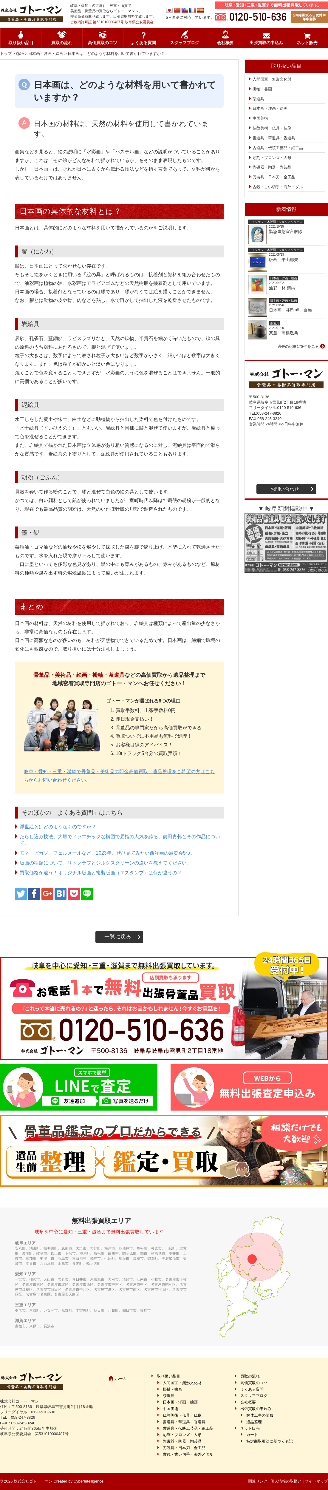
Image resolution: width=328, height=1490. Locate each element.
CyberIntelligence (88, 1481)
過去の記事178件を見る (298, 346)
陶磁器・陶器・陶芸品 (272, 167)
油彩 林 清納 (284, 287)
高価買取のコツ (102, 43)
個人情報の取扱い (285, 1481)
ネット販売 (307, 43)
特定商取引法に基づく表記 (269, 1441)
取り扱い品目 (20, 43)
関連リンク (257, 1481)
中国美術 (260, 118)
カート (252, 1434)
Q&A (20, 53)
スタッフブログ (184, 43)
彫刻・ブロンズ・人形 (272, 157)
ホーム (121, 1378)
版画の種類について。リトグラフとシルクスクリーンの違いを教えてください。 (105, 862)
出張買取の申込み (266, 43)
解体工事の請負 (259, 1415)
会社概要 (225, 43)
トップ (6, 53)
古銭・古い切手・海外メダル (278, 187)
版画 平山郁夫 (285, 259)
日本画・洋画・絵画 (45, 53)
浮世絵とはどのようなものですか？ (58, 826)
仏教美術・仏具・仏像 (272, 128)
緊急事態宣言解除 (285, 231)
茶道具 (258, 99)
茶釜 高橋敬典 (283, 333)
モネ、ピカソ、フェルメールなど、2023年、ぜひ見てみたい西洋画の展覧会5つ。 (107, 853)
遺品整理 (254, 1422)
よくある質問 (143, 43)
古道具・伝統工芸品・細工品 (278, 148)
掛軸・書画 (262, 89)
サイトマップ (316, 1481)
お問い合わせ (284, 489)
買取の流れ (61, 43)
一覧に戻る (117, 937)
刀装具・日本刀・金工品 (274, 177)
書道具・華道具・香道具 (274, 138)
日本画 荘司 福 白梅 (290, 310)
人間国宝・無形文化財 (272, 79)
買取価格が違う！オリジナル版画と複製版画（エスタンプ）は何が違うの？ (101, 872)
